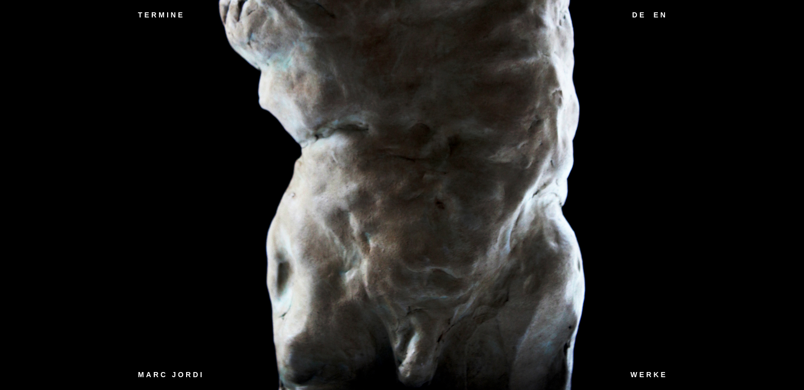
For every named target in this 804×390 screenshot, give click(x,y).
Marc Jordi (171, 375)
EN (660, 15)
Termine (161, 15)
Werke (649, 375)
